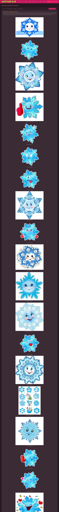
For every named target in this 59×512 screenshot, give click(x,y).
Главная (19, 1)
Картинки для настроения (14, 11)
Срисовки (26, 1)
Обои (30, 1)
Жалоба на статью (52, 8)
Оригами (44, 1)
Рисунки (40, 1)
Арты (22, 1)
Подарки (33, 1)
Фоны (37, 1)
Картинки (7, 11)
